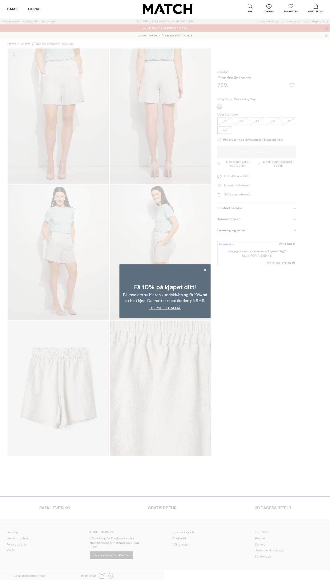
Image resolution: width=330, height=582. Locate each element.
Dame (12, 9)
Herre (34, 9)
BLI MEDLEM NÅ (165, 308)
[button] (250, 9)
